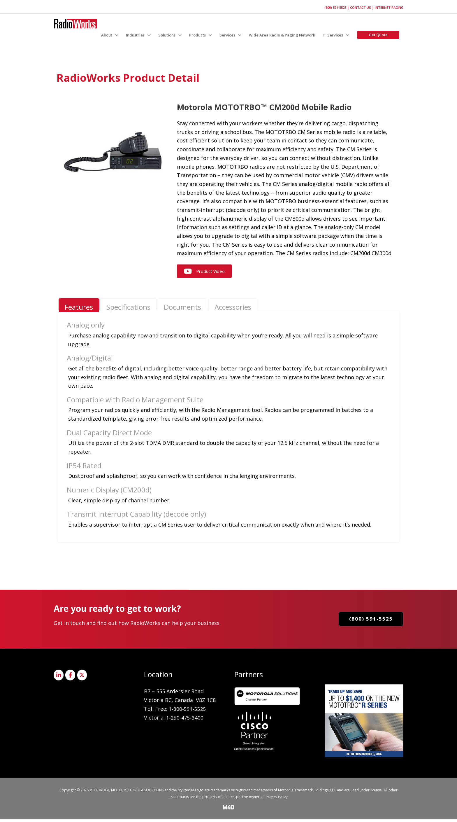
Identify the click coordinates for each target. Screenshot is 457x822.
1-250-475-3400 (184, 720)
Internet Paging (388, 5)
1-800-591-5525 (187, 711)
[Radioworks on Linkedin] (59, 678)
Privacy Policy (277, 799)
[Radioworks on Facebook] (71, 678)
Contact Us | (360, 5)
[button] (109, 34)
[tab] (79, 307)
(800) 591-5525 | (333, 5)
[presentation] (79, 308)
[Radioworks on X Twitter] (84, 678)
